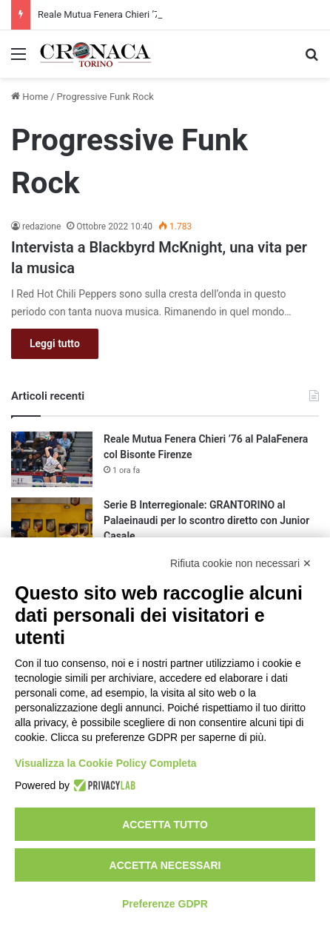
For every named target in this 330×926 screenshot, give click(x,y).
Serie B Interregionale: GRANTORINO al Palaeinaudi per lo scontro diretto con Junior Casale (206, 520)
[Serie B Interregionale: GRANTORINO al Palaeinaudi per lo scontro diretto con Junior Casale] (51, 525)
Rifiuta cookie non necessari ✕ (241, 563)
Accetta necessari (165, 865)
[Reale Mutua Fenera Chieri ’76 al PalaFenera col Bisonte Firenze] (51, 459)
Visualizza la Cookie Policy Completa (106, 763)
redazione (41, 226)
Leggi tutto (55, 343)
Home (29, 96)
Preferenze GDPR (165, 904)
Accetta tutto (165, 825)
